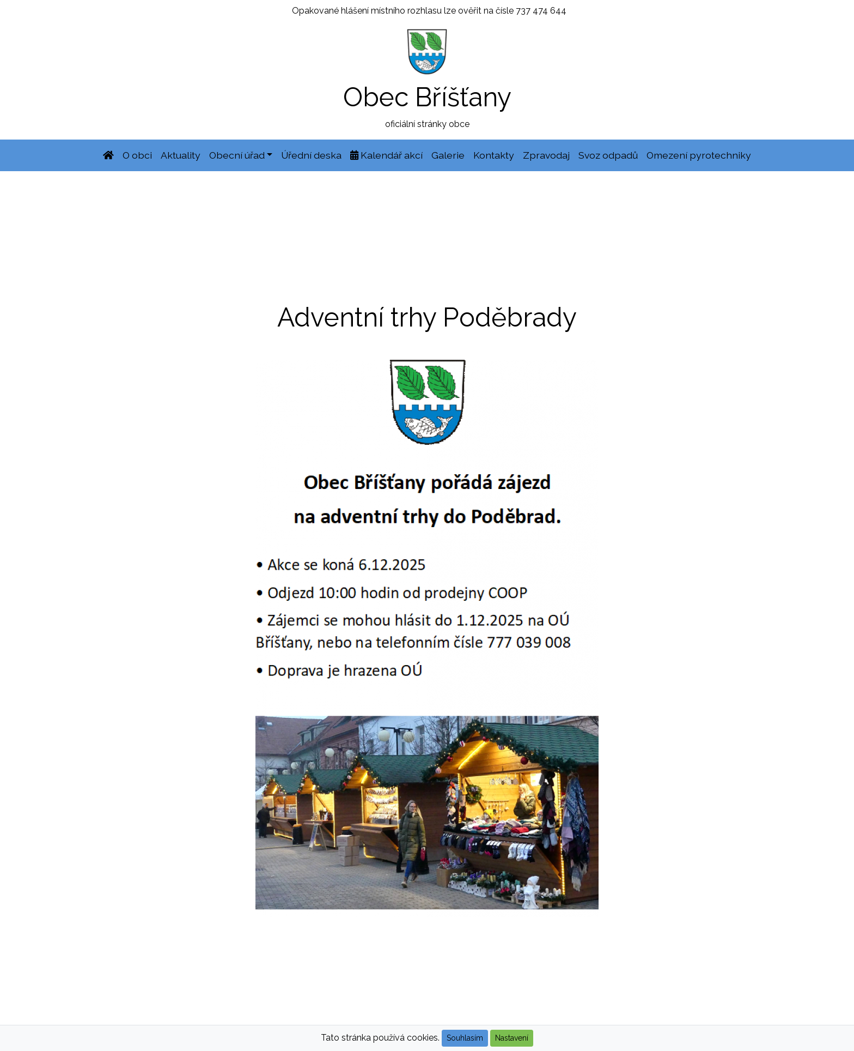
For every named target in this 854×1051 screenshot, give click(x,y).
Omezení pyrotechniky (698, 155)
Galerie (448, 155)
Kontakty (493, 155)
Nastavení (511, 1038)
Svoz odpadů (608, 155)
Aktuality (180, 155)
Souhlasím (465, 1038)
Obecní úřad (237, 155)
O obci (137, 155)
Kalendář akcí (386, 155)
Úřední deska (311, 155)
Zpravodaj (546, 155)
